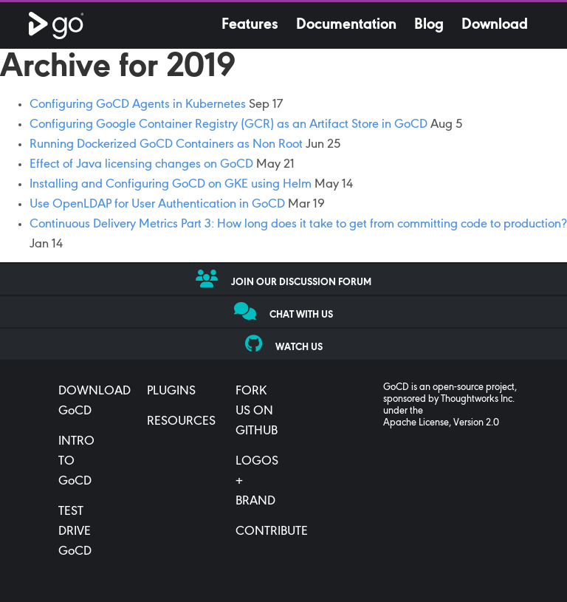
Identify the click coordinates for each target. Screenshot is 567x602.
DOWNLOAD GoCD (94, 401)
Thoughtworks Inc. (478, 399)
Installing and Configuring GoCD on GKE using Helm (171, 184)
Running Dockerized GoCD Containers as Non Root (166, 144)
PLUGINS (171, 391)
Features (249, 25)
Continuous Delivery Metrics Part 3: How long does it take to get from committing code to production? (298, 224)
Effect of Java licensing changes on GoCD (141, 164)
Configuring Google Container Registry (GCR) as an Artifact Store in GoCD (228, 124)
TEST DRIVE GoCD (75, 531)
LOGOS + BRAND (257, 481)
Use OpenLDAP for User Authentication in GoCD (157, 204)
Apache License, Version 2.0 (441, 423)
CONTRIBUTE (272, 531)
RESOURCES (181, 421)
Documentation (346, 25)
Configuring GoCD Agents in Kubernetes (138, 105)
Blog (429, 25)
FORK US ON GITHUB (257, 411)
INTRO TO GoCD (76, 461)
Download (494, 25)
